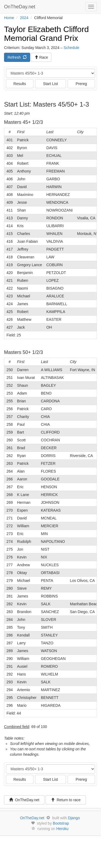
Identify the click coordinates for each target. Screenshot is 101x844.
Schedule (71, 47)
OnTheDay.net (20, 6)
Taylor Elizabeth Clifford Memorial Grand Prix (46, 34)
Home (9, 18)
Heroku (62, 829)
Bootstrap (61, 823)
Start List (50, 84)
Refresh (17, 57)
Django (74, 818)
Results (19, 84)
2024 (24, 18)
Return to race (66, 800)
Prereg (81, 84)
